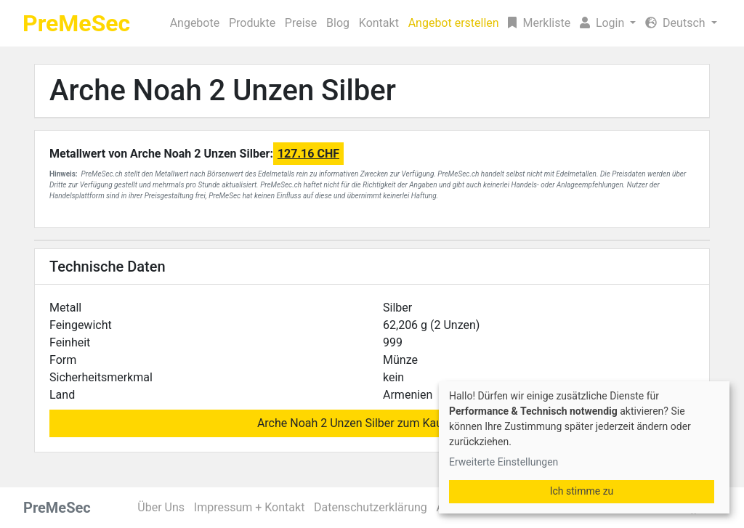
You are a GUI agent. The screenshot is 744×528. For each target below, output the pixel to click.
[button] (608, 23)
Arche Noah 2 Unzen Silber (222, 90)
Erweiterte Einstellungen (503, 462)
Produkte (252, 23)
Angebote (195, 23)
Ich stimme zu (582, 491)
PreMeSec (76, 23)
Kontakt (379, 23)
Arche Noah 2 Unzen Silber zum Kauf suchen (372, 423)
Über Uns (161, 507)
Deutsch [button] (676, 23)
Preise (301, 23)
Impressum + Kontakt (249, 507)
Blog (337, 23)
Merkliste (539, 23)
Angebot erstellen (453, 23)
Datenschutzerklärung (370, 507)
